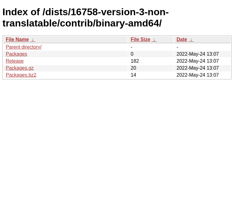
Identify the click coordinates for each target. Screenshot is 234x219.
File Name (17, 39)
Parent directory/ (23, 47)
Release (15, 61)
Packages (16, 54)
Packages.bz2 (21, 75)
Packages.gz (20, 68)
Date (181, 39)
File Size (140, 39)
